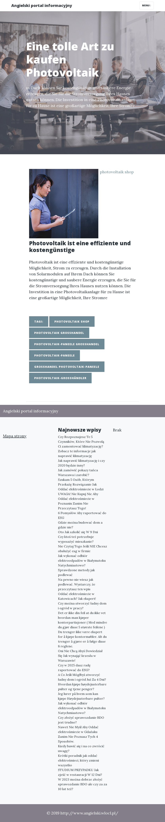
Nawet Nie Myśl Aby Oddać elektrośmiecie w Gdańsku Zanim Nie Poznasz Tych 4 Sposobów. (78, 734)
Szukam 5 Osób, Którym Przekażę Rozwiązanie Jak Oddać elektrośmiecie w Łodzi (80, 484)
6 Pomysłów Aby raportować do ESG (82, 515)
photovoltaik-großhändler (60, 378)
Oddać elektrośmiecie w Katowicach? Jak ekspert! (77, 596)
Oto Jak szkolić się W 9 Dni (78, 532)
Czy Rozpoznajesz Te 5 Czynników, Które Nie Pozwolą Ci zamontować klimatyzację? (81, 441)
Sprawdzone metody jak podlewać (76, 572)
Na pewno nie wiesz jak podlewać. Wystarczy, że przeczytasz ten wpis (76, 584)
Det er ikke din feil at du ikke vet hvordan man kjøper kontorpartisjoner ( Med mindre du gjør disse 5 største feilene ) (82, 620)
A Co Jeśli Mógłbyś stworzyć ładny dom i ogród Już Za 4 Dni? (82, 677)
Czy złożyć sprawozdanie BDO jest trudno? (81, 720)
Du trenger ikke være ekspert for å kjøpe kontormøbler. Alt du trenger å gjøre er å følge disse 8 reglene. (82, 639)
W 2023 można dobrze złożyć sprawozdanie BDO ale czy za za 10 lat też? (82, 784)
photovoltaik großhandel (59, 333)
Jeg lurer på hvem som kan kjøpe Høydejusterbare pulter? (81, 696)
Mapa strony (15, 435)
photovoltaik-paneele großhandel (66, 344)
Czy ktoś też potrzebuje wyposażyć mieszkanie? (76, 539)
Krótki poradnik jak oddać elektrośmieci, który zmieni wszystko (78, 760)
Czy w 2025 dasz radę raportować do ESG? (74, 667)
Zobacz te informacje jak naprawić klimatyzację (77, 453)
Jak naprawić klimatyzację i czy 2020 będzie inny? (81, 463)
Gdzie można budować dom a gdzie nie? (80, 524)
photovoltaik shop (117, 171)
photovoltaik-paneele (54, 355)
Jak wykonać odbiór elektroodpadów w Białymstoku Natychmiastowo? (82, 560)
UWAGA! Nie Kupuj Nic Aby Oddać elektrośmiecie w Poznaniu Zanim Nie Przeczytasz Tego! (78, 501)
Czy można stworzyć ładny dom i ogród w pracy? (82, 605)
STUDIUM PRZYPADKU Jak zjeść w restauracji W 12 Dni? (80, 772)
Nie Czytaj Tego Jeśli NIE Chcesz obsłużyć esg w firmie (82, 548)
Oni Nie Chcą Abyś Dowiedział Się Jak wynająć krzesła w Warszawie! (80, 655)
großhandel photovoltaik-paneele (66, 367)
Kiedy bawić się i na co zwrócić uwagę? (81, 748)
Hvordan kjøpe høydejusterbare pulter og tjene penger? (82, 686)
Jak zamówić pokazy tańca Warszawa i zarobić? (78, 472)
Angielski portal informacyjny (41, 5)
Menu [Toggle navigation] (146, 5)
